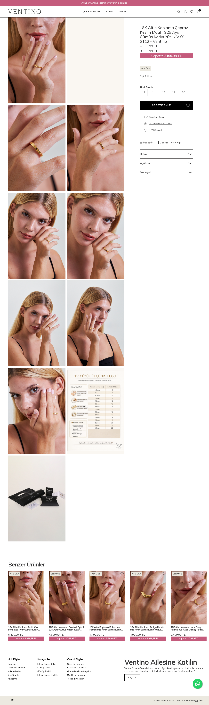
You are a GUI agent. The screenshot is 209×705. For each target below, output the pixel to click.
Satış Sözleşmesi (75, 664)
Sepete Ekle (161, 105)
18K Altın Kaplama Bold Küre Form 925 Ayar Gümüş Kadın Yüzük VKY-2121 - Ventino (23, 628)
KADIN (109, 11)
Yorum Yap (175, 142)
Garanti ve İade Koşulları (79, 671)
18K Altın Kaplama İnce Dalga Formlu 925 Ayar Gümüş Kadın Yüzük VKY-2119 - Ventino (187, 628)
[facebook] (8, 700)
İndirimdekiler (14, 671)
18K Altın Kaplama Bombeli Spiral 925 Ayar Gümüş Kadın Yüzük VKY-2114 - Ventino (66, 628)
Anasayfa (12, 678)
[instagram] (13, 700)
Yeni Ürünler (14, 675)
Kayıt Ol (132, 677)
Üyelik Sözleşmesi (76, 675)
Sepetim (12, 664)
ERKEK (123, 11)
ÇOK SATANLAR (91, 11)
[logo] (24, 12)
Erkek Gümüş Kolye (46, 664)
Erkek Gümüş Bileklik (47, 675)
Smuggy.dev (196, 700)
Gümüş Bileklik (44, 671)
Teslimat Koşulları (75, 678)
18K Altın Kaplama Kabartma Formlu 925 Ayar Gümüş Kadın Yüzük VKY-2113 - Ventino (105, 628)
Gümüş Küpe (43, 667)
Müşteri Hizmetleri (16, 667)
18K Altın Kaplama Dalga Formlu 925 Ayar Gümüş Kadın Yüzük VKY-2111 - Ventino (147, 628)
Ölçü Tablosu (146, 76)
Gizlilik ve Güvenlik (76, 667)
